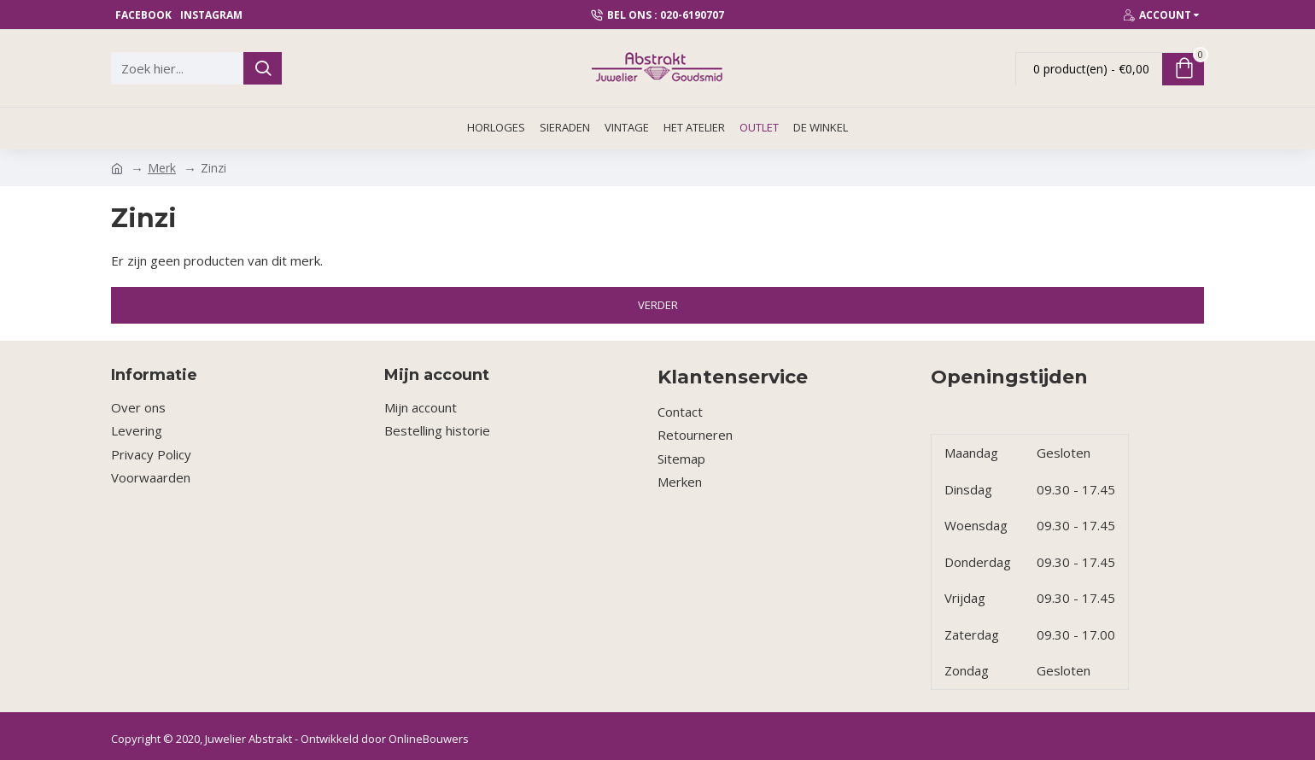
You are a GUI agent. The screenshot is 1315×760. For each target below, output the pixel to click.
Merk (162, 168)
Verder (658, 305)
